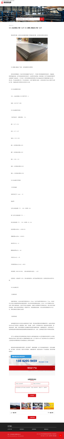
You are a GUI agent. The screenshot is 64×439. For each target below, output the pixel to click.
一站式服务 (57, 1)
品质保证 (49, 1)
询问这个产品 (32, 368)
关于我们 (45, 1)
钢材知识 (61, 1)
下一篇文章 (50, 412)
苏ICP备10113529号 (44, 435)
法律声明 (50, 435)
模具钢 (47, 78)
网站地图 (54, 435)
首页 (42, 1)
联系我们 (52, 1)
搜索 (42, 19)
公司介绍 (10, 429)
